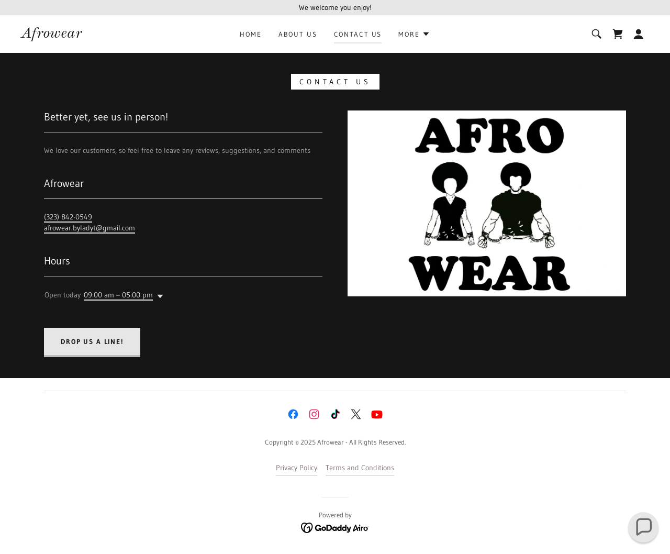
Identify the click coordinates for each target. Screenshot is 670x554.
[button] (414, 34)
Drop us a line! (92, 341)
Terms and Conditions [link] (360, 467)
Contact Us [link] (358, 34)
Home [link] (250, 34)
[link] (51, 35)
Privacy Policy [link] (296, 467)
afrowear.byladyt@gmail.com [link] (89, 227)
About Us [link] (297, 34)
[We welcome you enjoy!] (335, 7)
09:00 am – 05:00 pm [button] (118, 295)
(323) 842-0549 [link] (68, 216)
